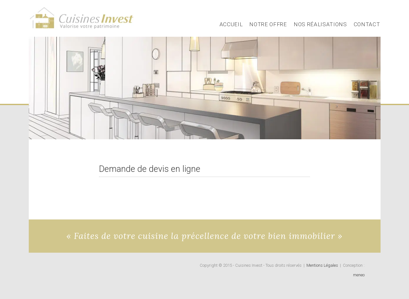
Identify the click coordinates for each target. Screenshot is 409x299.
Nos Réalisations (320, 24)
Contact (367, 24)
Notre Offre (268, 24)
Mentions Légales (322, 265)
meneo (359, 274)
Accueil (231, 24)
